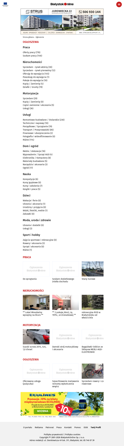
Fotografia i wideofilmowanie (37, 136)
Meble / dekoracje (32, 151)
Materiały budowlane (33, 161)
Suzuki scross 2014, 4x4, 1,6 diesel (34, 348)
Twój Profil (96, 427)
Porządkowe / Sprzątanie (35, 126)
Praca (59, 427)
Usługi (26, 108)
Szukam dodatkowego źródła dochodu (63, 280)
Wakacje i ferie (30, 200)
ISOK (86, 427)
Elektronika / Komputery (35, 157)
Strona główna (28, 37)
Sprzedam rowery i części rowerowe (94, 382)
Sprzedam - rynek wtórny (35, 67)
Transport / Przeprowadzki (36, 129)
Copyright (44, 437)
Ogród (26, 167)
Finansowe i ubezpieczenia (36, 133)
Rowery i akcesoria (32, 243)
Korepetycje (29, 179)
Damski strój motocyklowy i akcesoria (65, 348)
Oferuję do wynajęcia (33, 73)
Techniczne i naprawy (33, 123)
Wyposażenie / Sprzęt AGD (36, 154)
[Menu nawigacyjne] (119, 4)
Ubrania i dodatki (32, 225)
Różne (26, 139)
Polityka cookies (72, 434)
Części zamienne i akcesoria (37, 105)
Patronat (50, 427)
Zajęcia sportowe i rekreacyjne (38, 240)
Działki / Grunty (30, 87)
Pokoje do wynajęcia (33, 80)
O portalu (27, 427)
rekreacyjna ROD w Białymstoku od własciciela (91, 315)
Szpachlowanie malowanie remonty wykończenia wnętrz (65, 384)
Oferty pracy (29, 52)
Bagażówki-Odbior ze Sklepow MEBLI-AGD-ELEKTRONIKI (92, 349)
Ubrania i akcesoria (32, 204)
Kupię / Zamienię (31, 83)
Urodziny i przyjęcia (33, 207)
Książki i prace (30, 189)
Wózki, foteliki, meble (34, 210)
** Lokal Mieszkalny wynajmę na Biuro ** (33, 313)
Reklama (39, 427)
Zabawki (27, 214)
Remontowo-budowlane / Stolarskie (41, 119)
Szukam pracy (30, 55)
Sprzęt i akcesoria (32, 246)
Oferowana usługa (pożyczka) (32, 382)
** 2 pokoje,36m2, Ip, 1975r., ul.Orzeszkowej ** (64, 313)
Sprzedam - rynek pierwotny (37, 70)
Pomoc (77, 427)
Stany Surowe (88, 279)
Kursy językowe (30, 182)
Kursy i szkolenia (31, 186)
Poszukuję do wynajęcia (34, 77)
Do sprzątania (30, 279)
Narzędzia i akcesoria (33, 164)
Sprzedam (28, 98)
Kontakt (68, 427)
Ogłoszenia (40, 37)
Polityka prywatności (53, 434)
